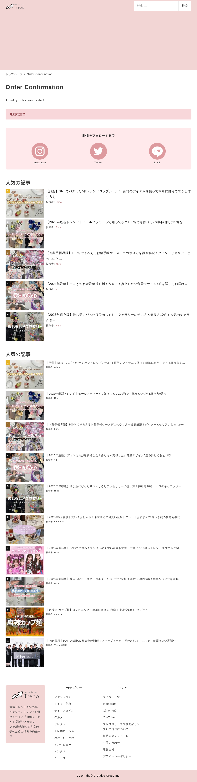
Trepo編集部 (61, 645)
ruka (56, 583)
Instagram (109, 703)
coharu (58, 614)
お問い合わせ (111, 742)
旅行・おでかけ (64, 737)
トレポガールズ (64, 730)
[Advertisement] (98, 41)
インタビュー (62, 744)
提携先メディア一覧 (116, 735)
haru (58, 263)
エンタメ (60, 751)
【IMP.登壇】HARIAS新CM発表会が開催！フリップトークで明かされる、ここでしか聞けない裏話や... (112, 640)
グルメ (58, 717)
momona (59, 521)
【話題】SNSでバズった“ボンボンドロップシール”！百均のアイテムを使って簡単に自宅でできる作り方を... (115, 362)
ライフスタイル (64, 710)
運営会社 (108, 749)
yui (57, 289)
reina (59, 202)
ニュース (60, 758)
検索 (185, 6)
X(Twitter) (109, 710)
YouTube (109, 717)
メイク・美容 (62, 703)
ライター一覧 (111, 696)
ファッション (62, 696)
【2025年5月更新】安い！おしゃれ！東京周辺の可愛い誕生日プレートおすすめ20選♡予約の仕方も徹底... (114, 517)
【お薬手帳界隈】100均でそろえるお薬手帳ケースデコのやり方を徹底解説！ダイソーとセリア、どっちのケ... (117, 424)
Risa (58, 227)
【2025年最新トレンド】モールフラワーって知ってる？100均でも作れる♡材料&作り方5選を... (116, 222)
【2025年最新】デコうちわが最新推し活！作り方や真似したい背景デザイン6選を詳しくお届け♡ (117, 284)
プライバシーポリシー (117, 756)
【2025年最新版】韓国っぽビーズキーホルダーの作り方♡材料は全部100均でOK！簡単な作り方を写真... (113, 578)
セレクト (60, 724)
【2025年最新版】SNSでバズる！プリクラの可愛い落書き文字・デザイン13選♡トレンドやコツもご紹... (114, 548)
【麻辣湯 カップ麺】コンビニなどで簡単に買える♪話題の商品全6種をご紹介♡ (96, 609)
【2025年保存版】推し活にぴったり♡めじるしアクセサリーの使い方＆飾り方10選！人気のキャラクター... (115, 486)
